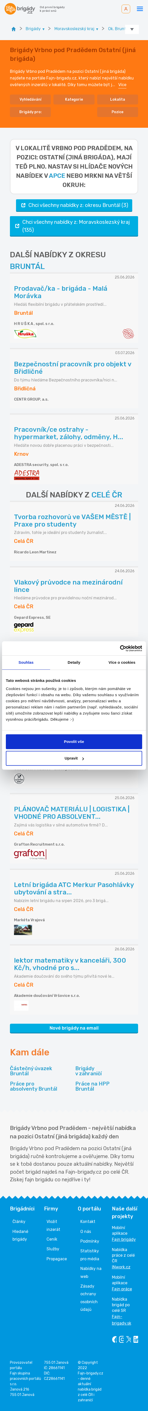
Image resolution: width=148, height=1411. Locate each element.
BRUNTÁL (27, 266)
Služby (53, 1248)
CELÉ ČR (106, 494)
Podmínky (89, 1241)
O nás (85, 1231)
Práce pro (33, 1086)
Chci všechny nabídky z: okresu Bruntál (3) (74, 205)
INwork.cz (121, 1267)
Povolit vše (74, 741)
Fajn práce (122, 1289)
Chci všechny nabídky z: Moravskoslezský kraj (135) (72, 226)
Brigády (88, 1071)
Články (18, 1221)
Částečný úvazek (31, 1071)
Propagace (57, 1258)
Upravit (74, 758)
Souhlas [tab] (26, 662)
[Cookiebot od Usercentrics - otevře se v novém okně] (120, 648)
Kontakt (87, 1221)
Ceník (52, 1239)
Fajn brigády (124, 1239)
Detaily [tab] (74, 662)
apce (57, 175)
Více (122, 84)
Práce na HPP (92, 1086)
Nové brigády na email (74, 1028)
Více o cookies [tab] (122, 662)
